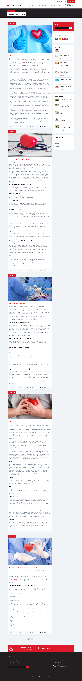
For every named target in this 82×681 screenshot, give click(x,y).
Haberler (30, 6)
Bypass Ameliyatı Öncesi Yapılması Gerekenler (23, 55)
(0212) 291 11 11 (60, 665)
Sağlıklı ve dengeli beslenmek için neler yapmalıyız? (65, 127)
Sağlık (21, 126)
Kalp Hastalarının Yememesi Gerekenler (66, 120)
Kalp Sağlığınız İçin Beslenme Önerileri (64, 106)
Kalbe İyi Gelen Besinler (65, 99)
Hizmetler (52, 5)
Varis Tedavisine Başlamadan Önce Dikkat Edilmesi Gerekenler (65, 64)
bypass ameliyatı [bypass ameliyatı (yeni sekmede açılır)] (21, 62)
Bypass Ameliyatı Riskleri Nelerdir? (19, 160)
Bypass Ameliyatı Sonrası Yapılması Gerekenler (23, 421)
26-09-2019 (12, 392)
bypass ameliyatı (13, 579)
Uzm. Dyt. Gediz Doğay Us (43, 5)
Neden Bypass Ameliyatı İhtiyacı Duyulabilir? (23, 567)
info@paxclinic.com (61, 666)
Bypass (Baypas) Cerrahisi (17, 303)
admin (12, 126)
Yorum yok (30, 126)
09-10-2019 (12, 131)
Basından (59, 5)
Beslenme (58, 143)
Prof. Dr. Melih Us (31, 5)
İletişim (36, 6)
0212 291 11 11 (71, 5)
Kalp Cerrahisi (18, 679)
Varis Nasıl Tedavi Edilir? (65, 50)
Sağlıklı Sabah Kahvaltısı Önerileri (65, 113)
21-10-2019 (12, 23)
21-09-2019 (12, 536)
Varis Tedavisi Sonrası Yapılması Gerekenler (65, 56)
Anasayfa (10, 19)
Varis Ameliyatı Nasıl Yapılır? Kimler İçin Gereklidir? (64, 73)
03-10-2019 (12, 275)
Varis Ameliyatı (25, 679)
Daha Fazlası (43, 126)
